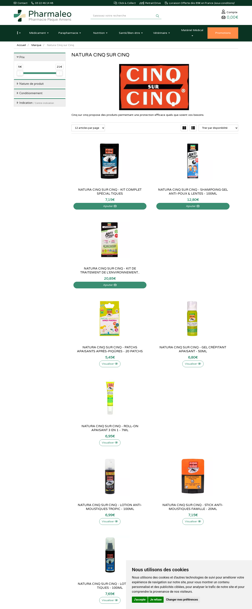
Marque (37, 46)
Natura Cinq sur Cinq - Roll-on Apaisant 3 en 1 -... (212, 271)
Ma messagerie (157, 540)
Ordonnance (78, 553)
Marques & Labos (81, 536)
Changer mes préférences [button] (182, 599)
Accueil (21, 46)
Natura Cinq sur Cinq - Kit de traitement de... (212, 193)
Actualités (77, 527)
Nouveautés (78, 540)
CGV (112, 553)
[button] (19, 34)
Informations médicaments (125, 536)
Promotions (78, 544)
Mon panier (154, 523)
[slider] (20, 74)
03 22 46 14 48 (122, 491)
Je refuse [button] (156, 599)
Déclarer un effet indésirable (126, 540)
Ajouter (97, 207)
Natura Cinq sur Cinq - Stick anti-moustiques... (155, 350)
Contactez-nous (119, 523)
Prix (22, 58)
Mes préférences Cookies (162, 548)
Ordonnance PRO (81, 557)
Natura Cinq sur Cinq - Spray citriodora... (154, 429)
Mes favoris (154, 544)
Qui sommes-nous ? (121, 527)
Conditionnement (31, 94)
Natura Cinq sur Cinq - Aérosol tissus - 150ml (212, 429)
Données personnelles (122, 557)
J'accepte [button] (140, 599)
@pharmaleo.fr (32, 535)
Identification (155, 527)
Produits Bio (78, 548)
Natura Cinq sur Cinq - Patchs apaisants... (97, 271)
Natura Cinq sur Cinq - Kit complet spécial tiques (97, 193)
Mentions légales (119, 548)
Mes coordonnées (158, 536)
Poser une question (121, 531)
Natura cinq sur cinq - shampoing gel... (154, 193)
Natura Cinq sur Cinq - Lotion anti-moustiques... (97, 350)
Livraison (115, 544)
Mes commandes (158, 531)
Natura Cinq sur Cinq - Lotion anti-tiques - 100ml (212, 350)
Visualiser (97, 286)
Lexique (75, 531)
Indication (36, 104)
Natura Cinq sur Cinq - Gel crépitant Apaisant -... (155, 271)
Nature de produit (31, 84)
